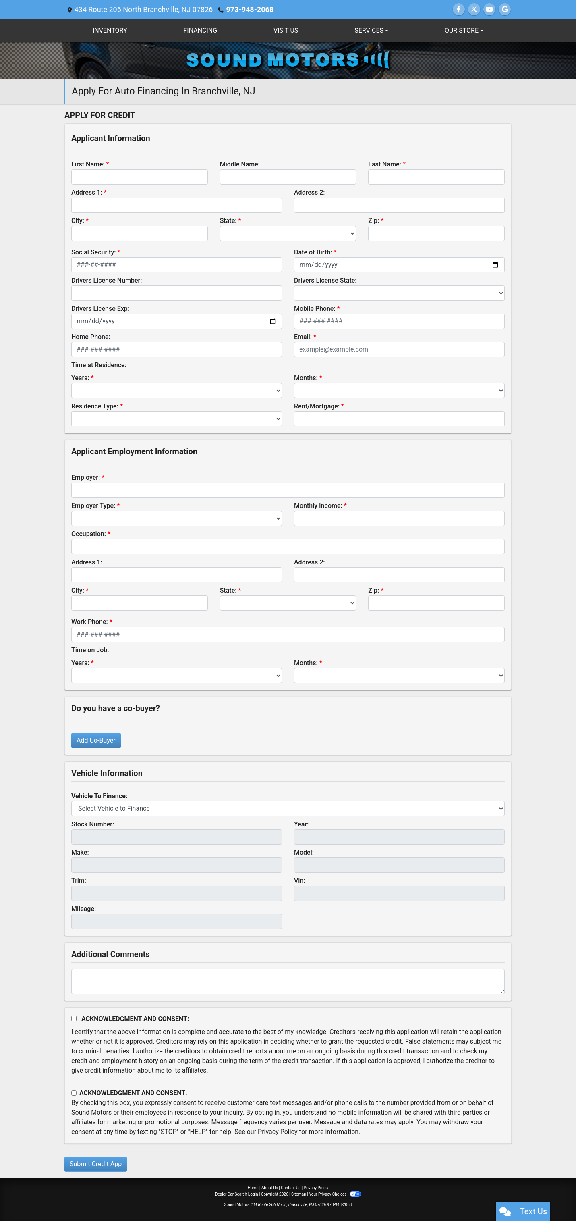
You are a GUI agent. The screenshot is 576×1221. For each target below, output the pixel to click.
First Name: (88, 164)
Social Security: (93, 252)
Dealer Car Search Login (236, 1194)
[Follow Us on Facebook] (459, 9)
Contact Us (290, 1188)
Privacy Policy (278, 1132)
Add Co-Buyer (96, 740)
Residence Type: (94, 406)
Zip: (373, 221)
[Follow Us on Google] (505, 9)
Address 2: (309, 192)
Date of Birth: (313, 252)
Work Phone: (89, 622)
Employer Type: (93, 506)
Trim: (78, 880)
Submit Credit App (96, 1164)
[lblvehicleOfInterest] (288, 808)
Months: (306, 378)
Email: (303, 337)
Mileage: (83, 909)
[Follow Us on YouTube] (489, 9)
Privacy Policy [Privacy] (316, 1188)
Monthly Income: (318, 506)
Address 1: (86, 192)
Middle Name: (240, 164)
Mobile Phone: (315, 308)
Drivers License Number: (106, 280)
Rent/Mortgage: (317, 406)
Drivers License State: (325, 280)
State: (228, 221)
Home (253, 1188)
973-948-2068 (249, 9)
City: (77, 221)
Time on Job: (90, 650)
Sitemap (298, 1194)
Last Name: (384, 164)
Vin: (299, 880)
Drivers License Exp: (100, 308)
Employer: (85, 477)
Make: (80, 852)
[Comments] (288, 981)
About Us (269, 1188)
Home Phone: (90, 337)
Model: (304, 852)
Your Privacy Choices (335, 1194)
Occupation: (88, 534)
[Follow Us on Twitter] (474, 9)
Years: (80, 378)
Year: (301, 824)
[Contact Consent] (74, 1093)
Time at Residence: (98, 365)
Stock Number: (92, 824)
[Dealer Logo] (288, 60)
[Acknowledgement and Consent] (74, 1018)
